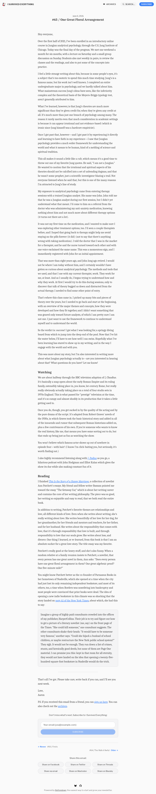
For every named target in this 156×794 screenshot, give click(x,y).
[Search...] (128, 4)
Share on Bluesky (105, 771)
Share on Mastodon (78, 771)
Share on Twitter (78, 764)
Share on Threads (105, 764)
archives (62, 706)
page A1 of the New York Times (72, 600)
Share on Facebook (50, 764)
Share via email (50, 771)
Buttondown (60, 790)
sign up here (101, 701)
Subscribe (146, 4)
